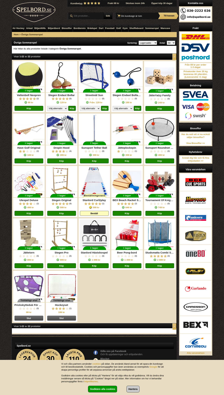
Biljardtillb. (40, 28)
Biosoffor (67, 28)
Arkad (29, 28)
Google (153, 366)
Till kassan (169, 16)
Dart (101, 28)
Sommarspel (152, 28)
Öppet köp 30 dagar (161, 3)
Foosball (109, 28)
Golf (118, 28)
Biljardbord (54, 28)
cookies (96, 364)
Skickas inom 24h (135, 3)
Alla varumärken (195, 353)
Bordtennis (80, 28)
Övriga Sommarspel (32, 34)
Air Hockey (18, 28)
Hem (16, 34)
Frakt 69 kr (113, 3)
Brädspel (92, 28)
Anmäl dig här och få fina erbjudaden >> (195, 159)
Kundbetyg (86, 3)
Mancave (165, 28)
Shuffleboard (136, 28)
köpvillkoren (91, 381)
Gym (125, 28)
